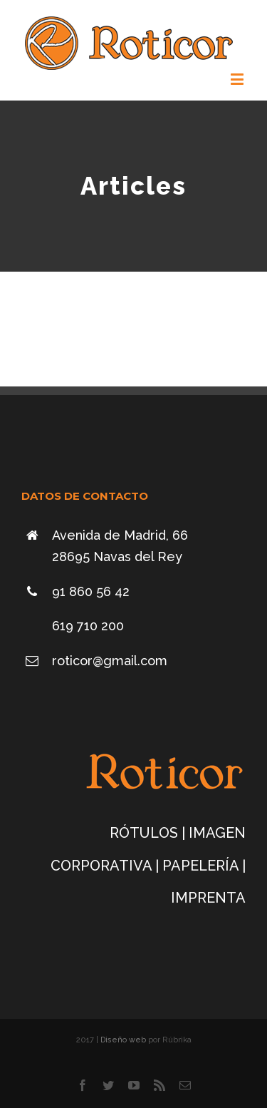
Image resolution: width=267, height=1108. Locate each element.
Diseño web (124, 1040)
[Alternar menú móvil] (238, 78)
